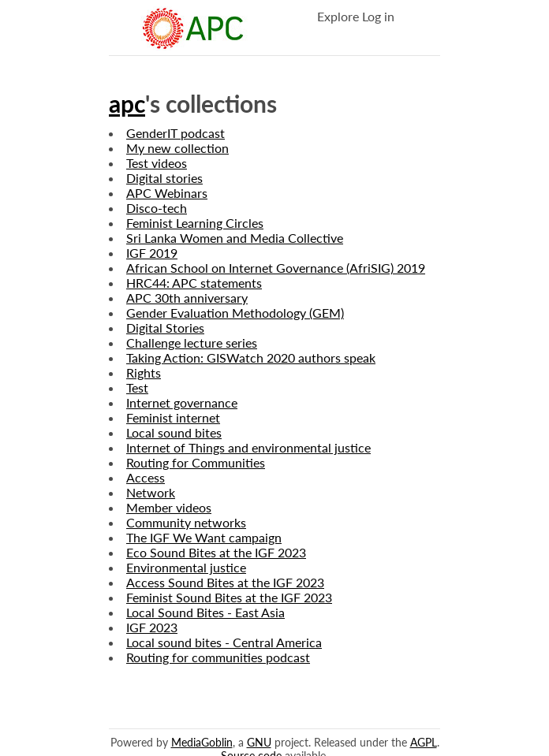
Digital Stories (165, 327)
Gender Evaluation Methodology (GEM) (235, 312)
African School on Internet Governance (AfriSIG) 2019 (275, 267)
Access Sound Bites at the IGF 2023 (225, 582)
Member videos (168, 507)
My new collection (177, 147)
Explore (338, 16)
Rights (143, 372)
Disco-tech (156, 207)
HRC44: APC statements (194, 282)
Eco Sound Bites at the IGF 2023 (216, 552)
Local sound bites (174, 432)
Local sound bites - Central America (224, 642)
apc (127, 103)
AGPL (423, 742)
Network (150, 492)
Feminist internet (173, 417)
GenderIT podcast (175, 132)
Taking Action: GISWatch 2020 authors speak (250, 357)
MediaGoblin (202, 742)
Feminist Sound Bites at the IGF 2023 (229, 597)
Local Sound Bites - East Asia (205, 612)
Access (145, 477)
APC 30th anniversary (187, 297)
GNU (259, 742)
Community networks (186, 522)
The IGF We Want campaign (204, 537)
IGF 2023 (151, 627)
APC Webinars (166, 192)
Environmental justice (186, 567)
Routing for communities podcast (218, 657)
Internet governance (181, 402)
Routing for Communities (195, 462)
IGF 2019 (151, 252)
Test (137, 387)
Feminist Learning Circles (194, 222)
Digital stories (164, 177)
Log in (378, 16)
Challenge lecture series (191, 342)
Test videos (156, 162)
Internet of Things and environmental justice (248, 447)
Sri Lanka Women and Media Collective (234, 237)
